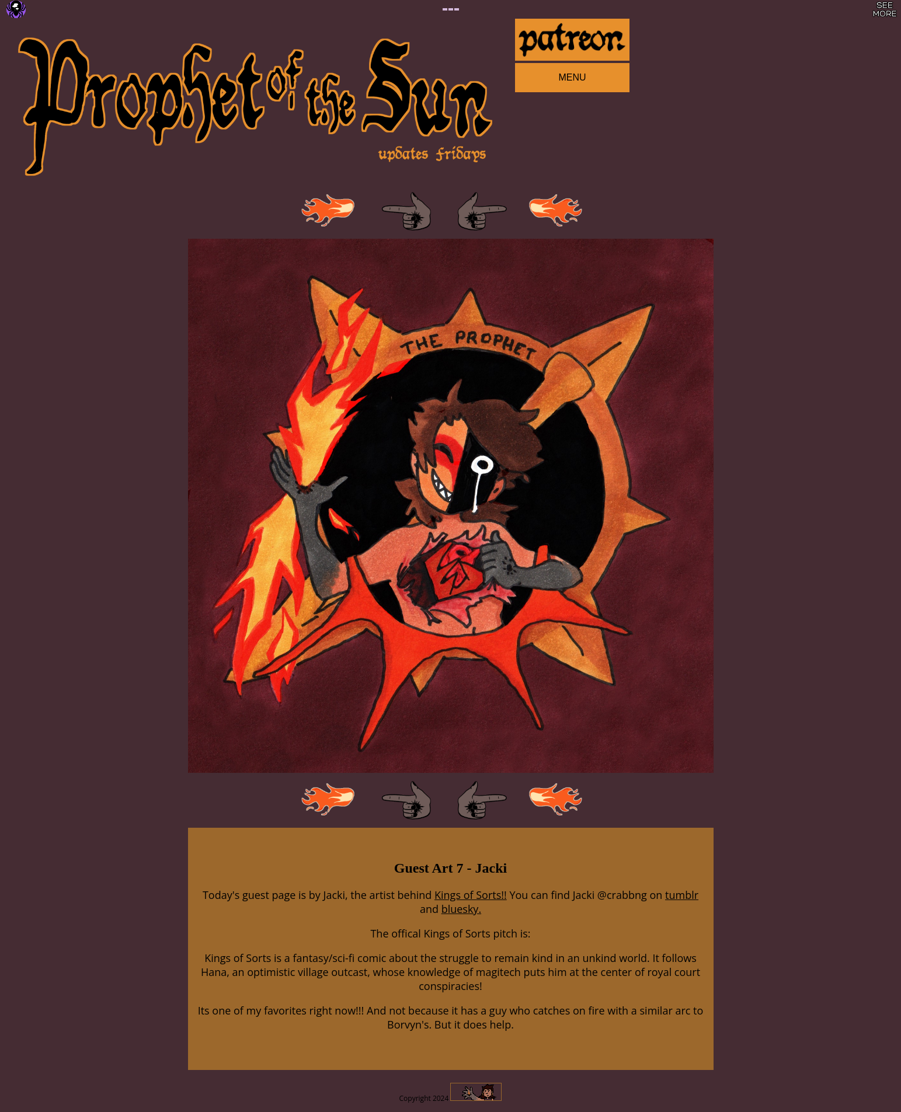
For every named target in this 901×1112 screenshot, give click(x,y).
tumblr (681, 895)
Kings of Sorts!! (470, 895)
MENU (572, 77)
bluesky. (461, 909)
